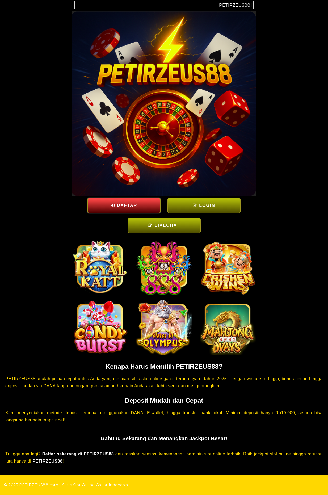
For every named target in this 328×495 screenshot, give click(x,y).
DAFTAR (124, 205)
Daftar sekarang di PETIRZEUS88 (78, 454)
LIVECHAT (164, 225)
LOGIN (204, 205)
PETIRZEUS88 (47, 461)
